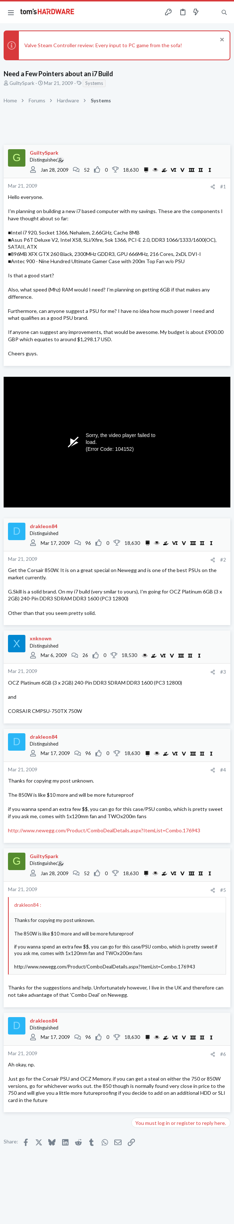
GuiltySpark (21, 83)
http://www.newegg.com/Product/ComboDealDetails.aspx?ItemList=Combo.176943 (104, 830)
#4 (223, 770)
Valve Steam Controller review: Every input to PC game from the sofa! (103, 45)
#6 (223, 1054)
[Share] (213, 186)
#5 (223, 890)
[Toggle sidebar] (210, 12)
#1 (223, 186)
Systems (94, 83)
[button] (11, 12)
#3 (223, 672)
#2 (223, 560)
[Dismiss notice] (221, 40)
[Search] (224, 12)
